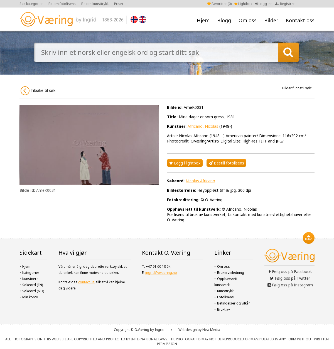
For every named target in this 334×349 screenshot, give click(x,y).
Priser (119, 3)
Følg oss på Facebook (290, 271)
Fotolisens (225, 297)
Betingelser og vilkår (233, 303)
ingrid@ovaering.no (161, 272)
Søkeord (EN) (32, 284)
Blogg (224, 20)
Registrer (285, 3)
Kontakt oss (300, 20)
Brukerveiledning (230, 272)
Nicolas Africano (200, 180)
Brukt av (223, 309)
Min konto (30, 297)
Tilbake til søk (38, 90)
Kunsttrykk (225, 291)
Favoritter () (219, 3)
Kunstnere (30, 278)
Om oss (248, 20)
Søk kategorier (31, 3)
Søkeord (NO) (33, 291)
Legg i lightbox (184, 163)
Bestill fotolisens (226, 163)
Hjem (203, 20)
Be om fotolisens (62, 3)
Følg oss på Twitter (290, 278)
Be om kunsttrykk (95, 3)
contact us (86, 282)
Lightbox (243, 3)
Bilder (271, 20)
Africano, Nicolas (203, 126)
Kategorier (30, 272)
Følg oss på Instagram (290, 284)
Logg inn (263, 3)
